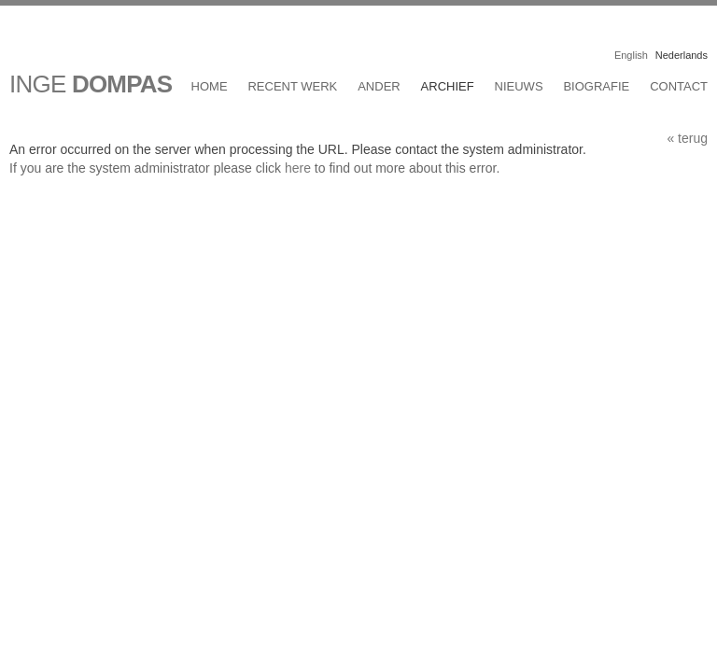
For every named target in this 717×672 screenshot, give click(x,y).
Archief (447, 86)
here (298, 168)
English (631, 55)
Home (209, 86)
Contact (679, 86)
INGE (90, 84)
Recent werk (292, 86)
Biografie (596, 86)
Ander (379, 86)
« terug (687, 138)
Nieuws (519, 86)
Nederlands (681, 55)
